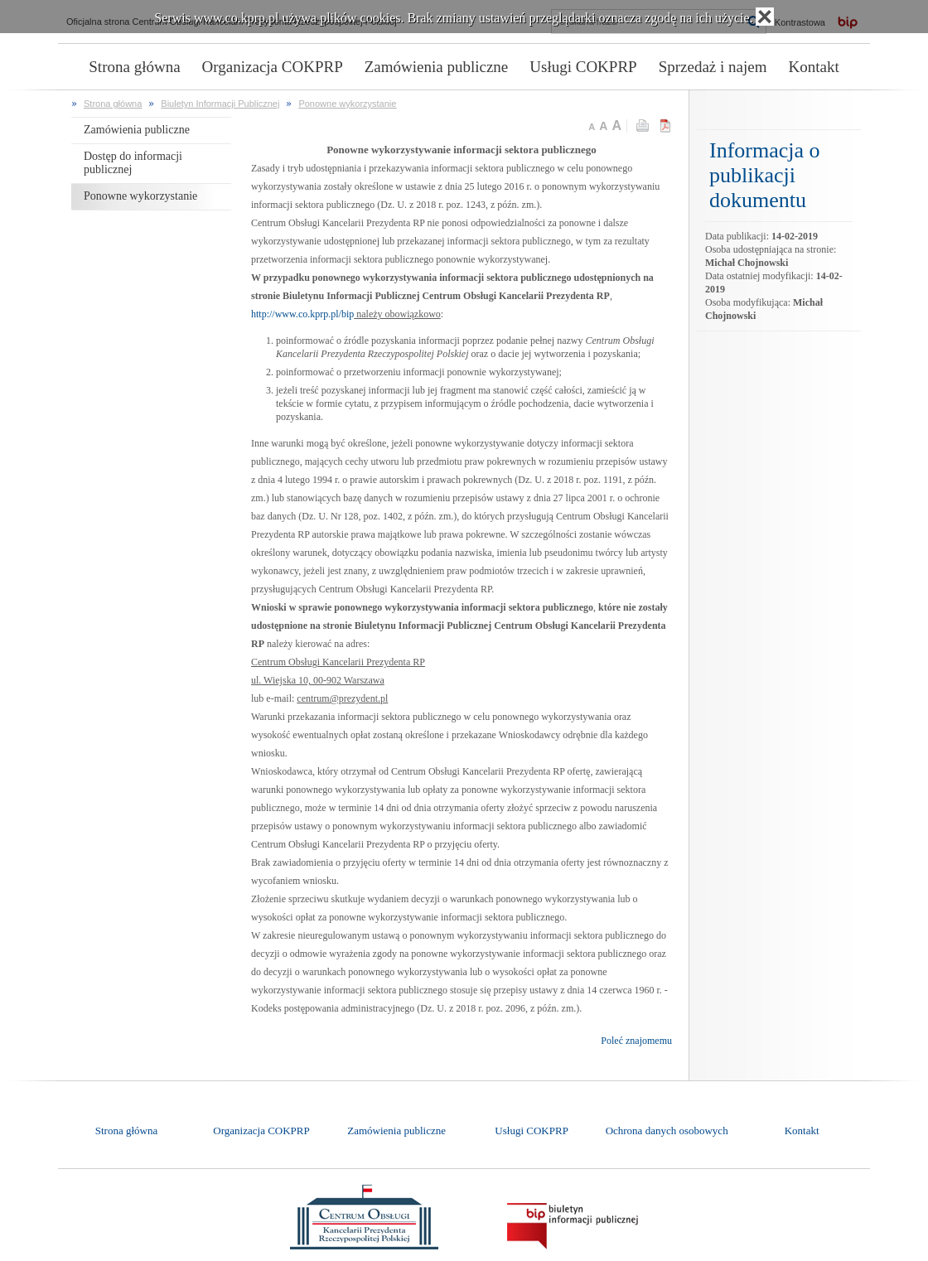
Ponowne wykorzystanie (347, 104)
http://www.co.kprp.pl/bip (302, 314)
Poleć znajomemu (636, 1040)
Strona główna (113, 104)
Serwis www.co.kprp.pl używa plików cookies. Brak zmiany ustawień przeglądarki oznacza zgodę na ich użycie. (453, 18)
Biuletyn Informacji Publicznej (220, 104)
